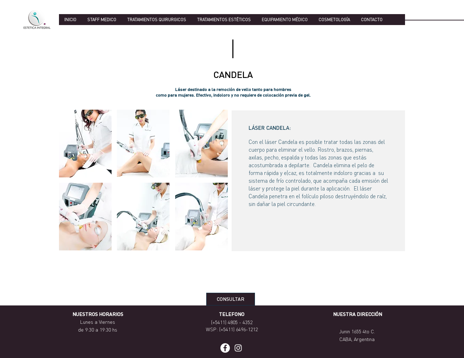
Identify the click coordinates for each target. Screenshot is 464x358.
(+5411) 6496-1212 (238, 329)
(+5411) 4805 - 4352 (231, 322)
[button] (85, 143)
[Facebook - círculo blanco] (225, 348)
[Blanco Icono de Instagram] (238, 348)
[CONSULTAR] (230, 299)
